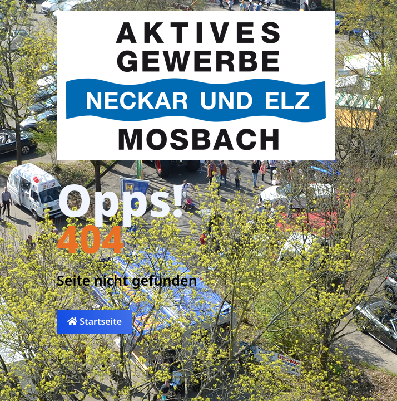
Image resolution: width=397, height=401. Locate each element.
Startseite (94, 321)
